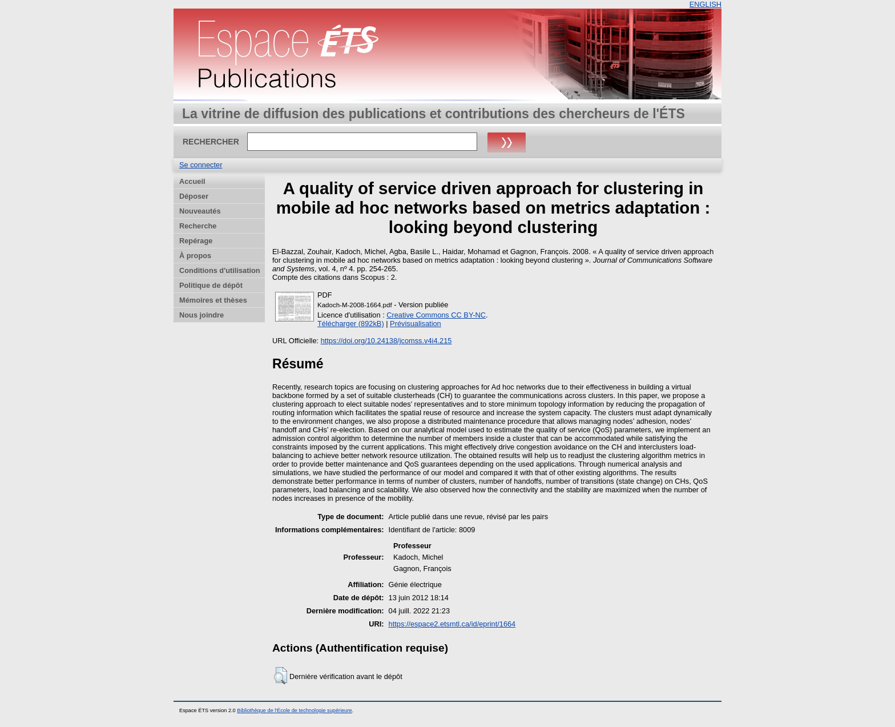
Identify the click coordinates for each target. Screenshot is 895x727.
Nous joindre (201, 315)
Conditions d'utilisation (219, 270)
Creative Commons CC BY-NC (436, 315)
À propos (195, 255)
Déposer (193, 196)
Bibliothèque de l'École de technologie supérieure (294, 710)
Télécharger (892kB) (350, 323)
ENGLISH (705, 4)
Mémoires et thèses (213, 300)
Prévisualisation (415, 323)
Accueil (192, 181)
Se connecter (200, 164)
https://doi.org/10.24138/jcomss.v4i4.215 (386, 340)
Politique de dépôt (211, 285)
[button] (280, 675)
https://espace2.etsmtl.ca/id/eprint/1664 (452, 624)
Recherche (197, 226)
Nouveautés (200, 211)
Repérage (195, 240)
